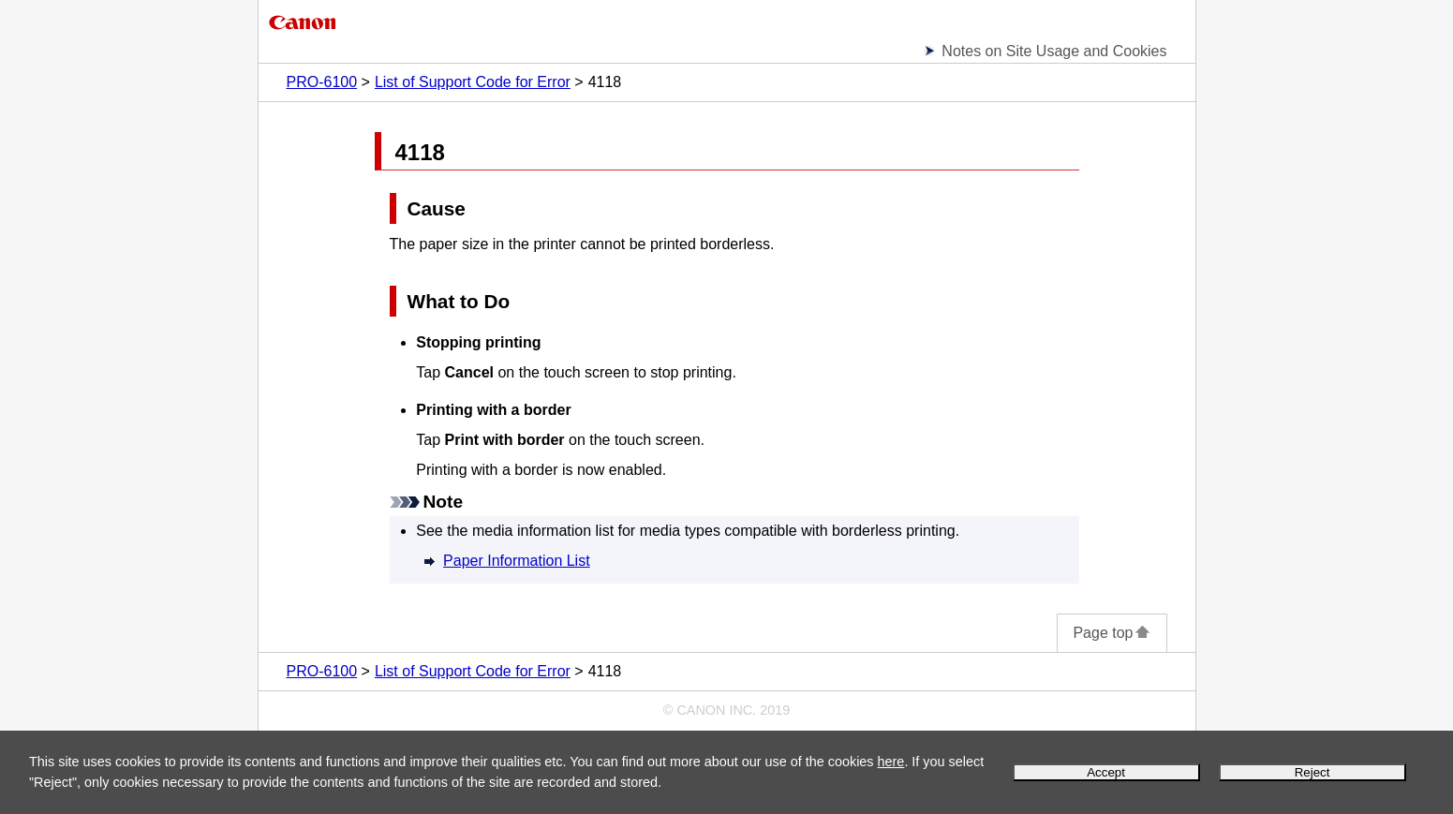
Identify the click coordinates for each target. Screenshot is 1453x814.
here (891, 761)
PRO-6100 (322, 82)
